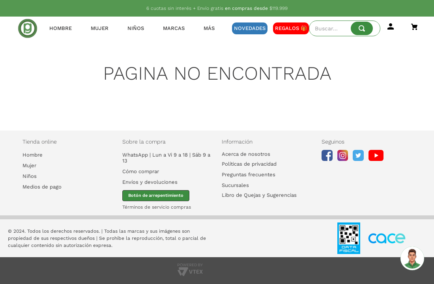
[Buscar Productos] (362, 28)
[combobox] (344, 28)
